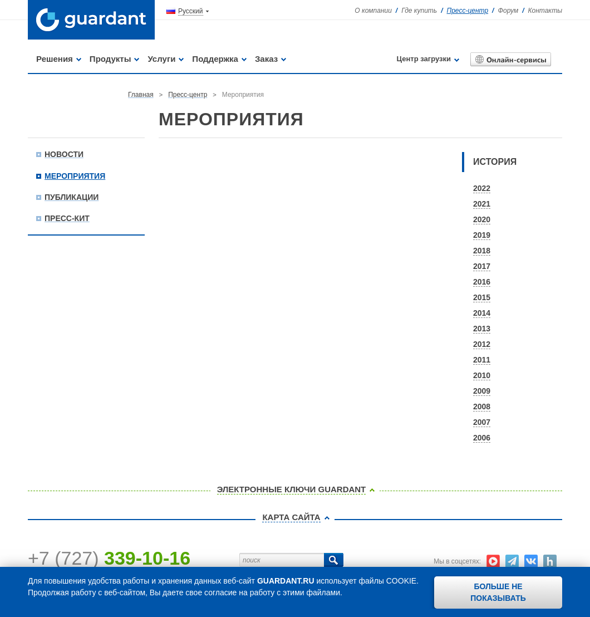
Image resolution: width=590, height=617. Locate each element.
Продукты (110, 58)
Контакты (545, 10)
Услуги (161, 58)
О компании (373, 10)
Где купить (419, 10)
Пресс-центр (468, 10)
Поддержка (215, 58)
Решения (54, 58)
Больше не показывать (498, 592)
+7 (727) (109, 558)
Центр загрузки (424, 59)
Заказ (266, 58)
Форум (508, 10)
